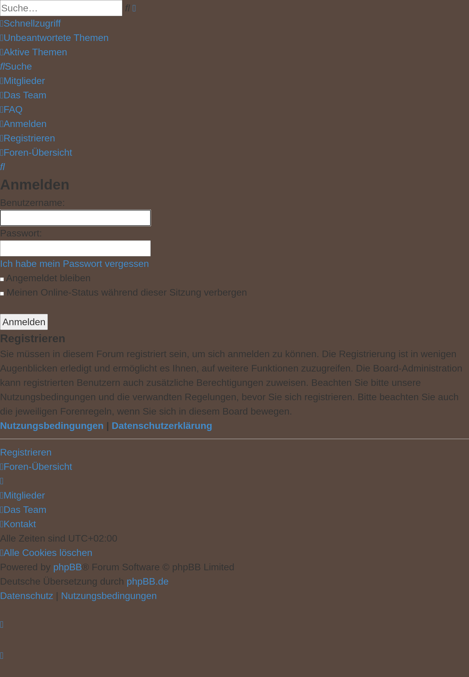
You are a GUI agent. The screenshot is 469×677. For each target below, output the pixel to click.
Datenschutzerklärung (162, 425)
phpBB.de (148, 581)
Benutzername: (32, 202)
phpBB (67, 567)
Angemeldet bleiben (45, 278)
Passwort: (21, 233)
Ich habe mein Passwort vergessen (74, 263)
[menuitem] (54, 37)
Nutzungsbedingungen (52, 425)
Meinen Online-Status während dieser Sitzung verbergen (123, 292)
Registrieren (26, 452)
